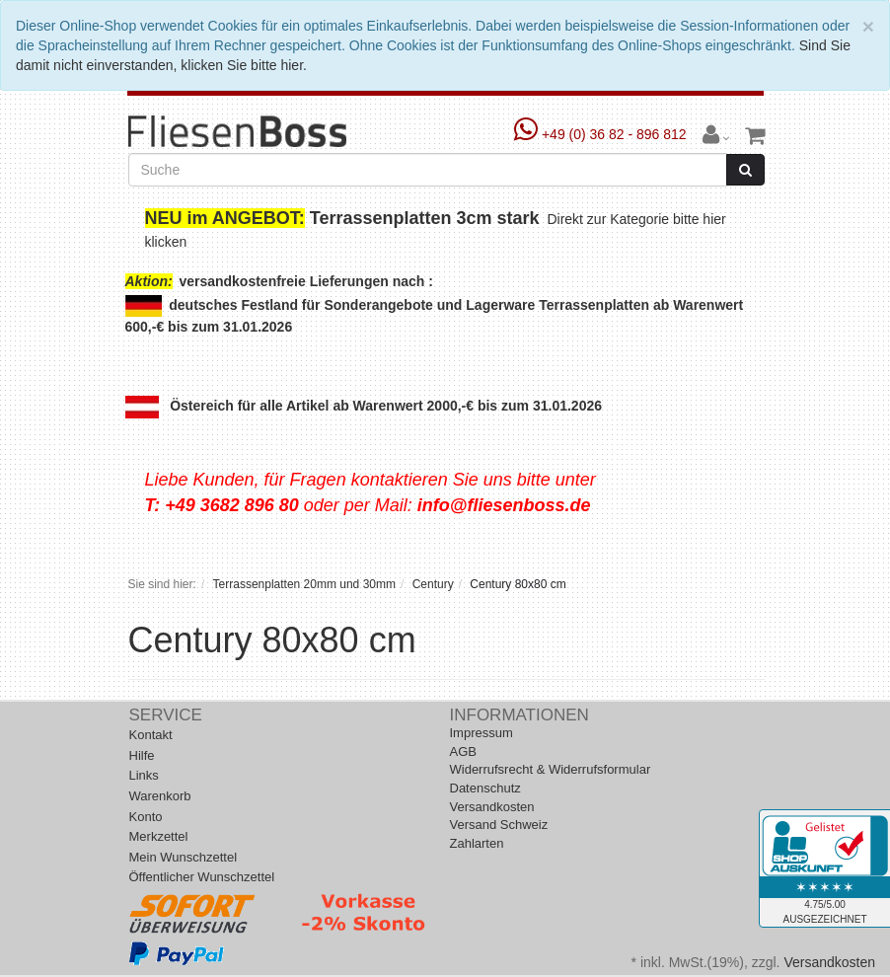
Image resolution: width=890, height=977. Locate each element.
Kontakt (151, 734)
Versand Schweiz (499, 824)
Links (144, 775)
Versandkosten (492, 806)
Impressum (481, 732)
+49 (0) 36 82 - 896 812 (602, 134)
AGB (463, 751)
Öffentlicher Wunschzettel (202, 876)
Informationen (519, 715)
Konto (146, 816)
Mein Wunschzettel (183, 857)
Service (165, 715)
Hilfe (142, 755)
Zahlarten (477, 843)
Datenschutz (485, 788)
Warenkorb (160, 796)
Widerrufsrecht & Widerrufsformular (550, 769)
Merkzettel (158, 836)
